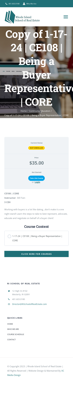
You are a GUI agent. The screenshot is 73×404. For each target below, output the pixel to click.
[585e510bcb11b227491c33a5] (29, 380)
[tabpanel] (36, 196)
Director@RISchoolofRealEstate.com (29, 304)
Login (37, 182)
